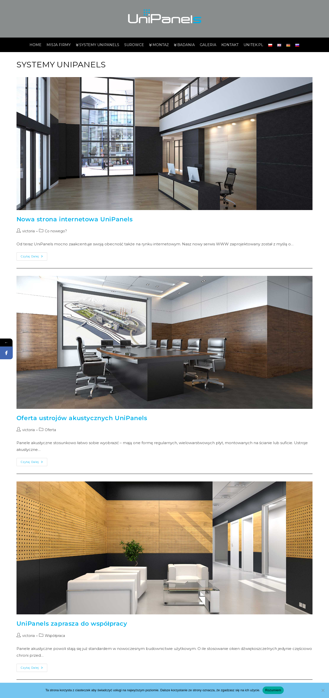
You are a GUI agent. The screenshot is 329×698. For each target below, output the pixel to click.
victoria (28, 231)
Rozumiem (273, 690)
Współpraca (55, 635)
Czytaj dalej (34, 255)
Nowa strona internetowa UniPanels (74, 219)
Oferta (50, 430)
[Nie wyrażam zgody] (322, 690)
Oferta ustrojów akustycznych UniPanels (81, 418)
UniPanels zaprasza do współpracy (71, 623)
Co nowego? (56, 231)
